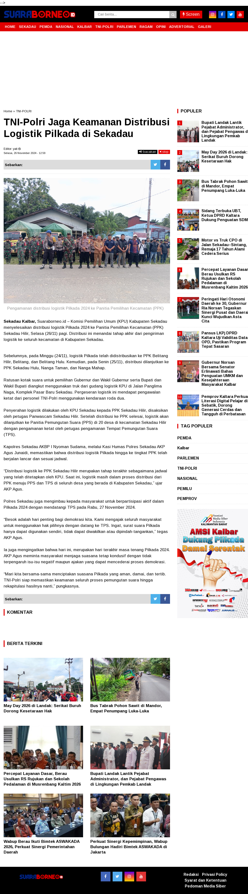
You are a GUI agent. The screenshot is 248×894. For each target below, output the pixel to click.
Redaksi (191, 874)
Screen (191, 14)
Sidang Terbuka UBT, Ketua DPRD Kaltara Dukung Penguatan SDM (225, 215)
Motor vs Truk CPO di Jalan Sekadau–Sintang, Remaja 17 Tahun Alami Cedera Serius (224, 247)
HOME (10, 27)
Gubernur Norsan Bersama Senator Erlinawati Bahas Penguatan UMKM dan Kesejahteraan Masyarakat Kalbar (222, 373)
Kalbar (183, 448)
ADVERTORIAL (181, 27)
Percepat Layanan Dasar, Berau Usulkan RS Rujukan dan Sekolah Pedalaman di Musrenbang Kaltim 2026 (42, 779)
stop (164, 151)
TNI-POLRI (104, 27)
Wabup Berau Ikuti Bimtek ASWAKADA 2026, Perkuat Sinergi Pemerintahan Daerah (41, 846)
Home (8, 111)
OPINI (161, 27)
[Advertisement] (124, 70)
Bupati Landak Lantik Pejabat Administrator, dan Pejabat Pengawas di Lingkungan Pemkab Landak (128, 779)
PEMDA (45, 27)
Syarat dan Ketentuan (205, 880)
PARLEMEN (126, 27)
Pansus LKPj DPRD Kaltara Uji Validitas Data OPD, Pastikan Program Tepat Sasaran (225, 339)
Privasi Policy (214, 874)
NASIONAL (65, 27)
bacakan (147, 151)
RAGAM (146, 27)
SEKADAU (27, 27)
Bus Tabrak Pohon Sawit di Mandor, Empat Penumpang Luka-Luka (225, 185)
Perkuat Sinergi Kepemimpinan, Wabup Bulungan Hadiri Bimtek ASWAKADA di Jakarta (128, 846)
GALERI (204, 27)
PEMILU (184, 489)
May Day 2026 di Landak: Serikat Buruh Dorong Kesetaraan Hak (225, 156)
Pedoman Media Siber (205, 886)
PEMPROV (187, 499)
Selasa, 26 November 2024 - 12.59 (24, 153)
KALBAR (84, 27)
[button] (239, 24)
